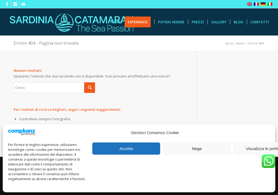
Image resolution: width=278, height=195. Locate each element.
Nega (197, 148)
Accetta (126, 148)
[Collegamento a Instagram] (15, 4)
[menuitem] (116, 21)
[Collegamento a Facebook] (7, 4)
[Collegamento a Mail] (23, 4)
